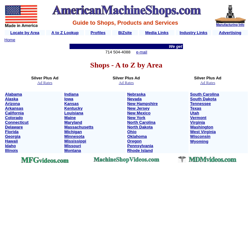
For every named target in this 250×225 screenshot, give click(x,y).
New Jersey (138, 108)
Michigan (73, 131)
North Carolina (141, 122)
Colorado (14, 117)
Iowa (68, 99)
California (14, 113)
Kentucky (73, 108)
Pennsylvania (140, 145)
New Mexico (138, 113)
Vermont (198, 117)
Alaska (11, 99)
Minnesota (74, 136)
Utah (194, 113)
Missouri (72, 145)
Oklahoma (137, 136)
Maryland (73, 122)
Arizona (12, 103)
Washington (201, 127)
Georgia (12, 136)
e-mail (141, 52)
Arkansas (14, 108)
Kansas (71, 103)
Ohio (132, 131)
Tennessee (200, 103)
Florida (11, 131)
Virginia (197, 122)
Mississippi (75, 141)
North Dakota (140, 127)
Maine (70, 117)
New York (136, 117)
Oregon (134, 141)
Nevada (134, 99)
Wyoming (199, 141)
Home (9, 40)
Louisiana (73, 113)
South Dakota (203, 99)
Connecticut (17, 122)
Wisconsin (200, 136)
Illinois (11, 150)
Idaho (10, 145)
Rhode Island (140, 150)
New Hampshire (142, 103)
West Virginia (203, 131)
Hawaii (11, 141)
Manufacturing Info (230, 25)
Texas (195, 108)
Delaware (14, 127)
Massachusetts (78, 127)
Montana (72, 150)
